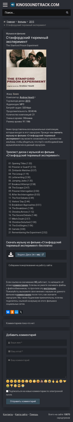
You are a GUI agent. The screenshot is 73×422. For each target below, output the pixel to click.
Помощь (34, 414)
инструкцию (50, 288)
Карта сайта (21, 414)
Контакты (8, 414)
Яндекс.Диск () (30, 254)
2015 (27, 101)
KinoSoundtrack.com (34, 4)
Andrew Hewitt (27, 97)
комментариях (20, 285)
